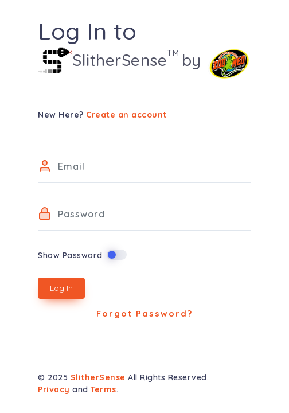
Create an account (126, 115)
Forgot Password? (144, 313)
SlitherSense (99, 377)
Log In (61, 288)
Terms (103, 389)
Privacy (54, 389)
